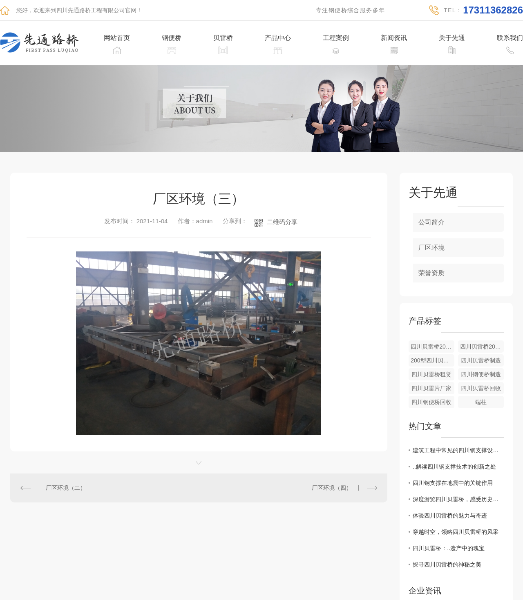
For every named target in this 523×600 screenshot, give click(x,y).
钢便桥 (171, 38)
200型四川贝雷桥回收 (432, 360)
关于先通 (452, 38)
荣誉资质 (431, 272)
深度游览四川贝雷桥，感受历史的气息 (458, 499)
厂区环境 (431, 247)
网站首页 (117, 38)
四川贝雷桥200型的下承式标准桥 (482, 346)
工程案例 (336, 38)
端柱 (481, 402)
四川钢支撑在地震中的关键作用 (453, 483)
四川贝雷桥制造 (481, 360)
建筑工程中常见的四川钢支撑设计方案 (458, 450)
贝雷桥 (223, 38)
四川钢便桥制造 (481, 374)
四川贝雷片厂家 (431, 388)
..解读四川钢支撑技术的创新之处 (454, 466)
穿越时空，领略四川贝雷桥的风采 (455, 532)
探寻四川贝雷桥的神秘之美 (447, 564)
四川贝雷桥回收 (481, 388)
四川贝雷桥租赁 (431, 374)
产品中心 (278, 38)
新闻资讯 (394, 38)
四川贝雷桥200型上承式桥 (432, 346)
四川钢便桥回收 (431, 402)
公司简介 (431, 222)
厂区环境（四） (332, 487)
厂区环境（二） (66, 487)
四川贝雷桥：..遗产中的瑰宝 (449, 548)
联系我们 (510, 38)
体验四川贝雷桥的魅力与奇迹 (450, 515)
